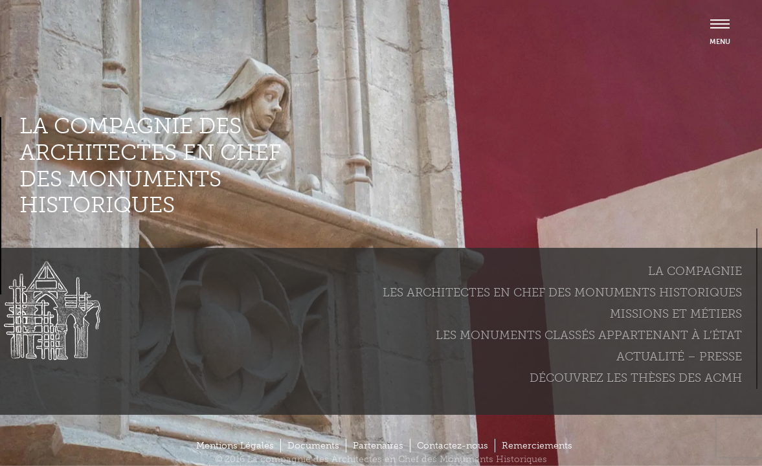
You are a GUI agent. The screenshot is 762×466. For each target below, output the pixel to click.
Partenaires (378, 445)
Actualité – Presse (679, 357)
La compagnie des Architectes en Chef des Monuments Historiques (150, 165)
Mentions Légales (235, 445)
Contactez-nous (452, 445)
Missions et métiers (676, 314)
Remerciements (537, 445)
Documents (313, 445)
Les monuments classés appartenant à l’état (589, 335)
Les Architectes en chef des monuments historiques (562, 292)
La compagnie (695, 271)
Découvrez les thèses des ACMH (636, 378)
